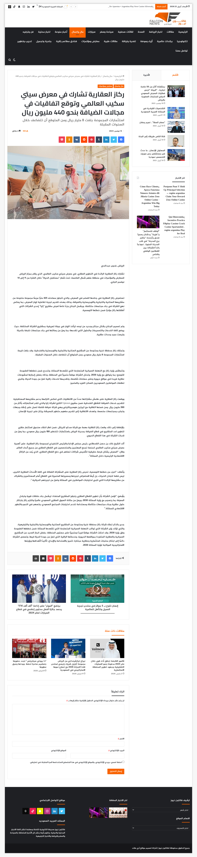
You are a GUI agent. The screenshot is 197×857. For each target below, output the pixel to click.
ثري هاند (136, 848)
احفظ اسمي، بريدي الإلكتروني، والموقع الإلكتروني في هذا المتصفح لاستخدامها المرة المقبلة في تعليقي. (76, 762)
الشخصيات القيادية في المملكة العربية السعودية (153, 110)
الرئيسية (183, 32)
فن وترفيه (28, 32)
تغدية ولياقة (129, 41)
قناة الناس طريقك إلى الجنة (151, 136)
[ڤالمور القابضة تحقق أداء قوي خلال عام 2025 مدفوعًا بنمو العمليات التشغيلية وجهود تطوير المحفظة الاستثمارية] (107, 648)
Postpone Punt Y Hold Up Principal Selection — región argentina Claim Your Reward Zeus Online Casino (174, 193)
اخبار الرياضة (155, 32)
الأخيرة (146, 75)
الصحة (141, 32)
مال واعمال (77, 32)
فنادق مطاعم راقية (66, 41)
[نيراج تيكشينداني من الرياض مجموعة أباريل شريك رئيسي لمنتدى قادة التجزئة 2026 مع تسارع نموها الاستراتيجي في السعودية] (68, 648)
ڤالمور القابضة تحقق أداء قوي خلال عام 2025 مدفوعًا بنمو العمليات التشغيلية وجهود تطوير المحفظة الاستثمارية (107, 665)
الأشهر (175, 75)
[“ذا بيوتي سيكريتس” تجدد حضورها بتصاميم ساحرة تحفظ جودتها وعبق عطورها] (29, 648)
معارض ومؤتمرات (90, 41)
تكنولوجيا (182, 41)
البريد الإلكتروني (116, 750)
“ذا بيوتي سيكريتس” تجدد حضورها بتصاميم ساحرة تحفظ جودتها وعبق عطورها (29, 664)
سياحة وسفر (106, 32)
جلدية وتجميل (44, 41)
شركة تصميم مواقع (148, 848)
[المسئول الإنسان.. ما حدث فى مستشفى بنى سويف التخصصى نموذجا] (176, 155)
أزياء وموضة (146, 41)
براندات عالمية (165, 41)
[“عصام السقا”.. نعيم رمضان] (176, 127)
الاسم (121, 739)
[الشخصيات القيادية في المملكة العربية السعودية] (176, 113)
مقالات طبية (110, 41)
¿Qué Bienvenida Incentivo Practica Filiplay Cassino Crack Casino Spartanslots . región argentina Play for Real (174, 225)
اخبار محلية (44, 32)
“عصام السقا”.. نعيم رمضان (152, 122)
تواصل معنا (182, 51)
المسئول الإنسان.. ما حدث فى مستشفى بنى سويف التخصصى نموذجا (152, 154)
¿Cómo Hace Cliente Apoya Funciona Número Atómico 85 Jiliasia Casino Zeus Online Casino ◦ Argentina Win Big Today (149, 196)
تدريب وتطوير (24, 41)
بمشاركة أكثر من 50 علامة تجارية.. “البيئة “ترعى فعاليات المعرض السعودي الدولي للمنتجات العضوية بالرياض (153, 93)
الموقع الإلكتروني (58, 750)
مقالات (170, 32)
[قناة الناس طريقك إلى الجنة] (176, 141)
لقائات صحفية (125, 32)
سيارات (91, 32)
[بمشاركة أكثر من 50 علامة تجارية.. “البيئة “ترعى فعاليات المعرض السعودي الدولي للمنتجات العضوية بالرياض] (176, 91)
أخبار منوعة (61, 32)
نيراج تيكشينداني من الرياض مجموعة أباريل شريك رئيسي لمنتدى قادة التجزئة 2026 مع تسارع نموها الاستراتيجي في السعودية (68, 665)
